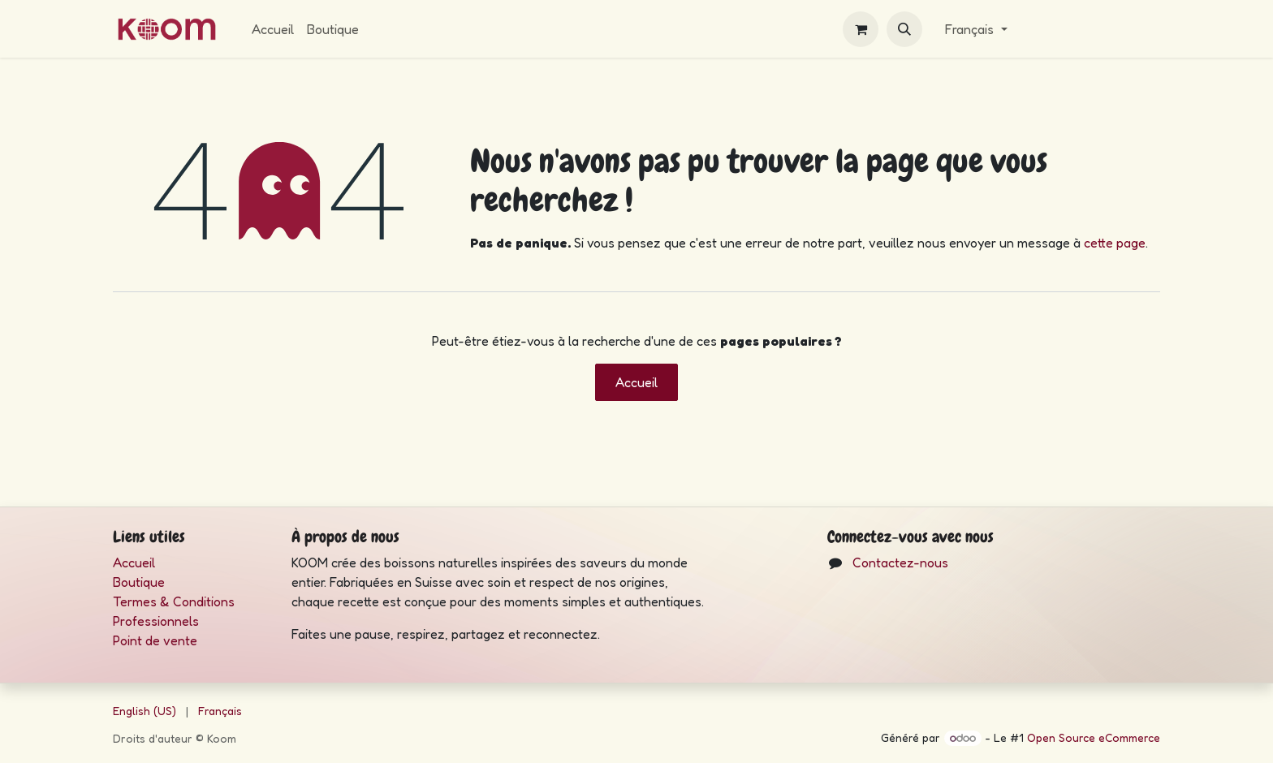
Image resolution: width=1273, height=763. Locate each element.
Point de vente (155, 640)
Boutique (139, 582)
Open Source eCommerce (1093, 737)
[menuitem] (272, 29)
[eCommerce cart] (860, 29)
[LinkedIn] (902, 609)
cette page (1115, 243)
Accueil (636, 382)
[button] (904, 29)
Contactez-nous (900, 562)
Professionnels (156, 621)
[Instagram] (851, 609)
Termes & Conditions (175, 601)
